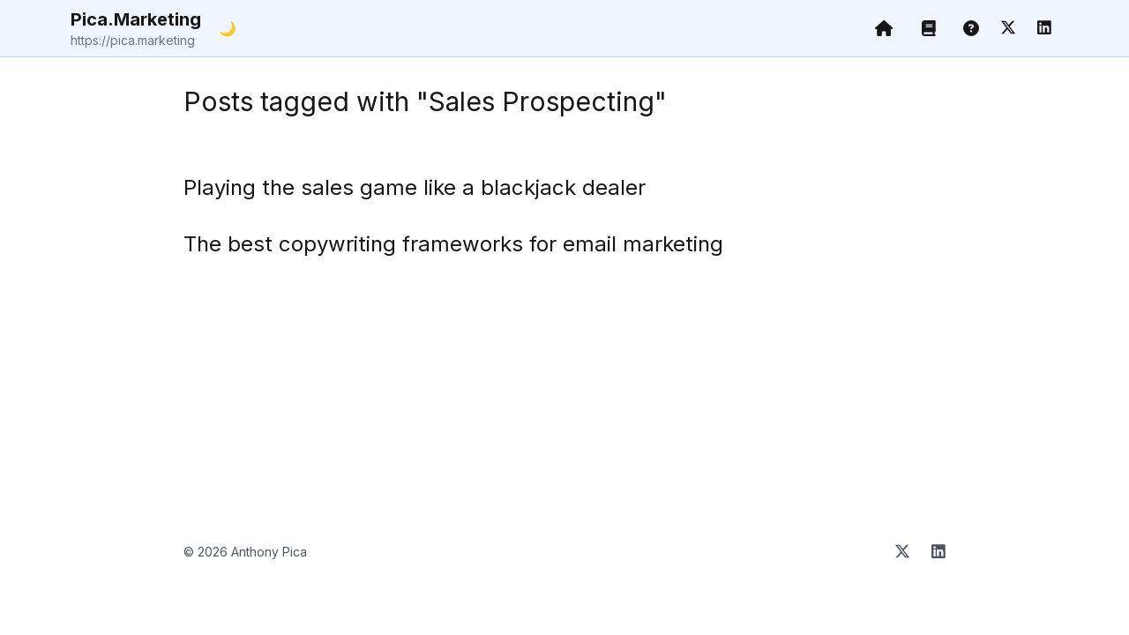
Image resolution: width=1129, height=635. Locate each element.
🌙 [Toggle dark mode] (227, 28)
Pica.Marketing (136, 29)
